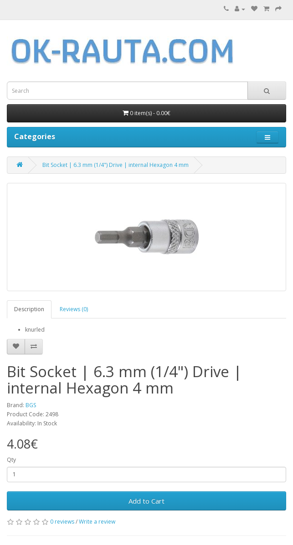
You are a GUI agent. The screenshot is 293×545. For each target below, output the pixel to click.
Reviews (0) (74, 309)
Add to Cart (146, 500)
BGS (31, 405)
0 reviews (62, 521)
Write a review (97, 521)
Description (29, 309)
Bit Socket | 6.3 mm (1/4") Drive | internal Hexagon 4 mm (115, 165)
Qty (11, 460)
